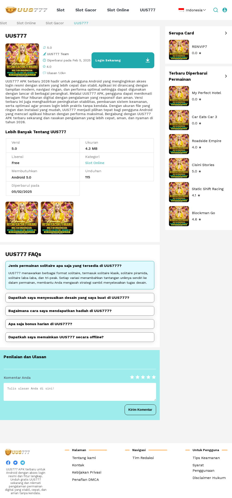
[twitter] (15, 464)
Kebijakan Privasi (86, 472)
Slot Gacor (85, 9)
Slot (61, 9)
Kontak (78, 465)
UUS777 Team (58, 54)
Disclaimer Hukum (209, 478)
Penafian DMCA (85, 479)
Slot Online (118, 9)
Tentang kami (84, 458)
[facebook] (8, 464)
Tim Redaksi (143, 458)
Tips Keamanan (206, 458)
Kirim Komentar (140, 409)
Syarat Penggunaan (203, 468)
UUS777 (147, 9)
